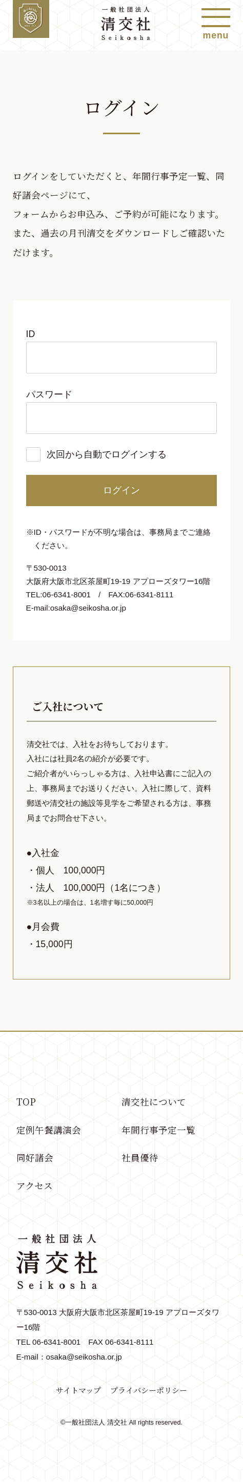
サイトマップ (78, 1392)
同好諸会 (34, 1159)
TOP (26, 1102)
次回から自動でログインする (107, 454)
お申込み (86, 213)
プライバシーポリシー (148, 1392)
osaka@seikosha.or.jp (88, 607)
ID (30, 334)
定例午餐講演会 (48, 1130)
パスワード (49, 394)
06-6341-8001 (56, 1343)
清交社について (153, 1102)
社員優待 (139, 1159)
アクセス (34, 1187)
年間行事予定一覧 (158, 1130)
